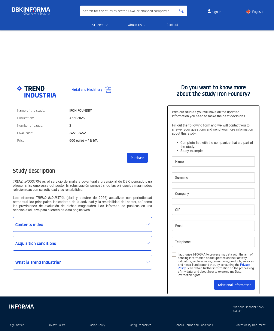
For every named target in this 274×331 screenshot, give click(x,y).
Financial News (254, 307)
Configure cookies (140, 325)
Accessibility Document (250, 325)
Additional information (234, 285)
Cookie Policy (97, 325)
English (257, 11)
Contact (172, 25)
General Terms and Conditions (194, 325)
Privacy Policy (56, 325)
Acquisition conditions (35, 243)
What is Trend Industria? (38, 262)
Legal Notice (16, 325)
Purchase (137, 158)
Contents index (29, 224)
